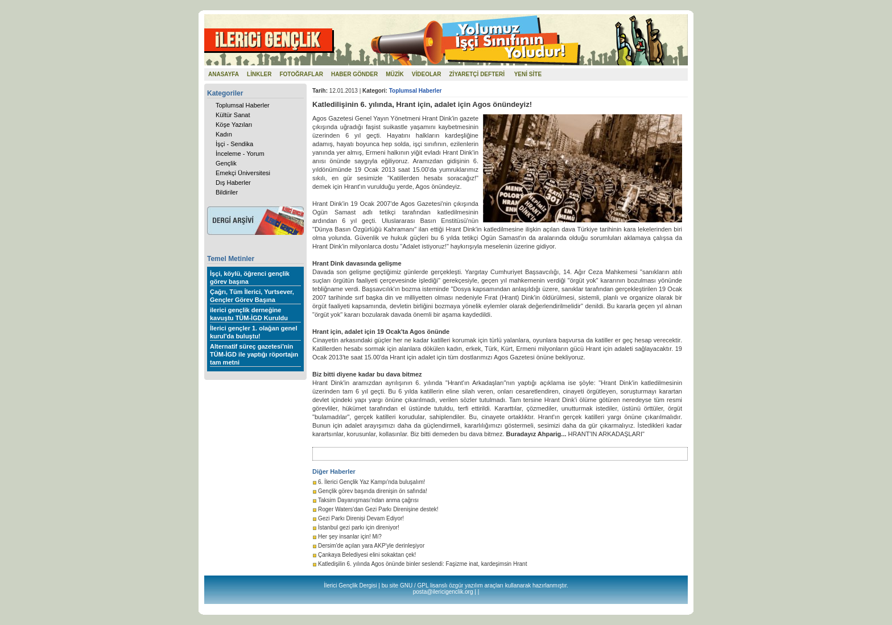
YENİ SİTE (528, 74)
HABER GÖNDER (354, 74)
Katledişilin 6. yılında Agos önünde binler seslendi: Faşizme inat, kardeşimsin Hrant (422, 564)
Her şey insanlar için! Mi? (350, 536)
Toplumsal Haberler (243, 105)
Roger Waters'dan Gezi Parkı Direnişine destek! (378, 509)
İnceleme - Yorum (240, 153)
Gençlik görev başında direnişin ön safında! (372, 491)
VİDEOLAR (426, 74)
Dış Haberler (233, 182)
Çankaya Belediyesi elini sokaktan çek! (367, 555)
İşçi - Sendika (234, 143)
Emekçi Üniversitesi (243, 172)
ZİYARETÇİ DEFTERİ (477, 74)
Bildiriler (227, 192)
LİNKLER (259, 74)
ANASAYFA (223, 74)
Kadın (224, 134)
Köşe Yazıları (234, 124)
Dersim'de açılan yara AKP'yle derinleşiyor (371, 546)
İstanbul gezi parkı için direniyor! (358, 527)
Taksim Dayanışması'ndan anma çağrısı (368, 500)
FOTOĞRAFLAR (301, 74)
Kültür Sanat (233, 114)
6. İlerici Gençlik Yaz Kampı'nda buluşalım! (371, 482)
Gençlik (226, 163)
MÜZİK (395, 74)
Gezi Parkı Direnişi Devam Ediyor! (361, 518)
